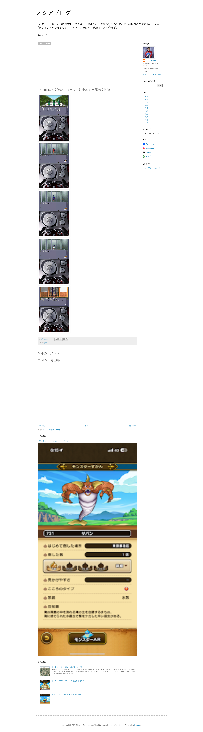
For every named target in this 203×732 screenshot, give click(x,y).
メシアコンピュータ (152, 168)
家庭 (146, 99)
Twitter (148, 152)
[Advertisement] (87, 66)
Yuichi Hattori (151, 61)
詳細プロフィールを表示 (152, 75)
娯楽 (46, 343)
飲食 (146, 97)
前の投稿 (132, 426)
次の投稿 (42, 426)
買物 (146, 117)
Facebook (150, 144)
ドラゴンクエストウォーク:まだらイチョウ (68, 695)
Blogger (137, 725)
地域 (146, 114)
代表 (146, 111)
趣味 (146, 108)
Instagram (150, 148)
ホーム (87, 426)
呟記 (146, 123)
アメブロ (149, 156)
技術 (146, 102)
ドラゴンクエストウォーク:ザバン (53, 441)
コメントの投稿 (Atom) (51, 430)
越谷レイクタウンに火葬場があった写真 (67, 667)
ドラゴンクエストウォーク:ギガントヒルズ (68, 681)
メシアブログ (53, 13)
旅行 (146, 120)
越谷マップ (42, 35)
